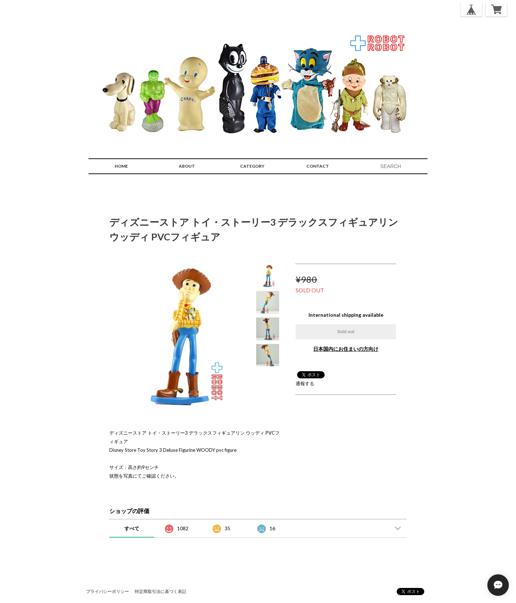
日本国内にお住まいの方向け (345, 349)
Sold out (345, 331)
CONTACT (317, 166)
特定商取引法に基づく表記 (160, 591)
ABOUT (187, 166)
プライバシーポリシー (107, 591)
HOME (121, 166)
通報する (305, 383)
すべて (131, 528)
